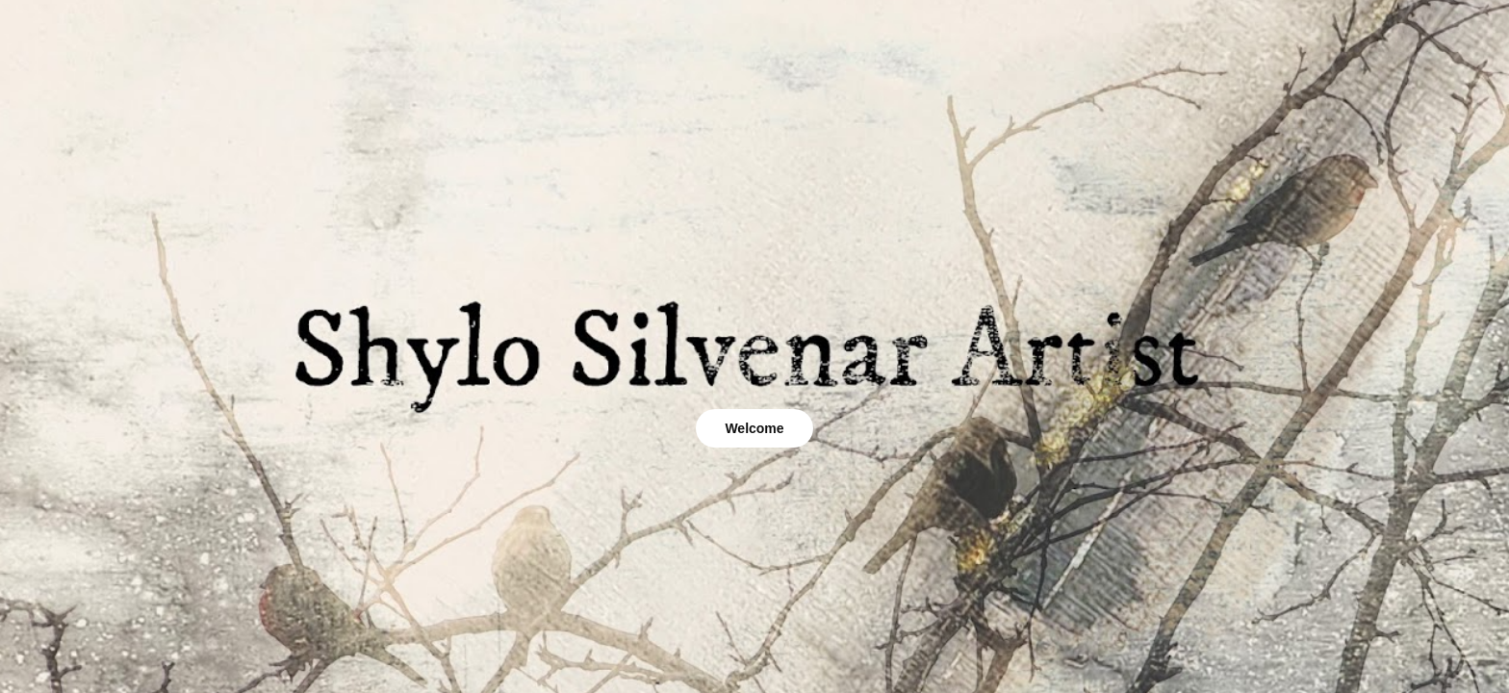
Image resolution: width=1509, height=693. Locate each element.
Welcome (754, 428)
